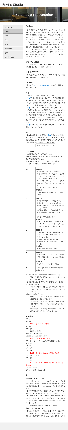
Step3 (29, 124)
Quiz (49, 135)
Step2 (29, 107)
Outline (7, 31)
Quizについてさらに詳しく (45, 145)
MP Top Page (9, 27)
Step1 (29, 98)
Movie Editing (9, 48)
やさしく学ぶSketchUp (41, 85)
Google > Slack (9, 57)
